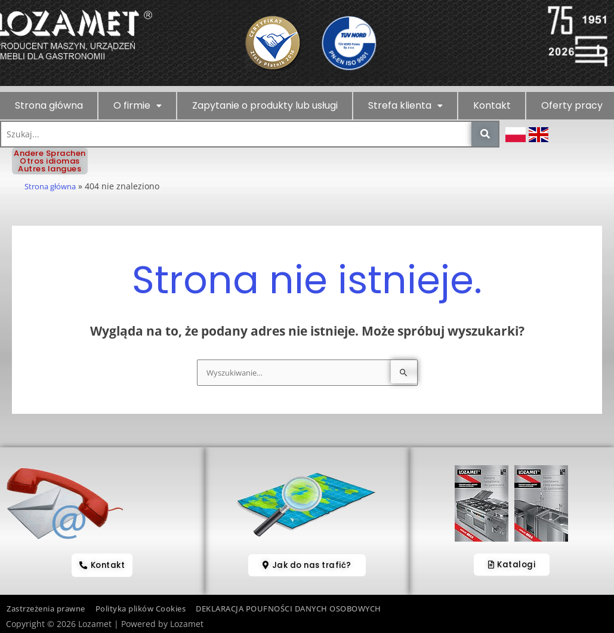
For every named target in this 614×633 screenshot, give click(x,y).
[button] (137, 105)
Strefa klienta (405, 105)
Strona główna (49, 105)
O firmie (137, 105)
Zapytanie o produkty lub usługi (265, 105)
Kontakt (492, 105)
